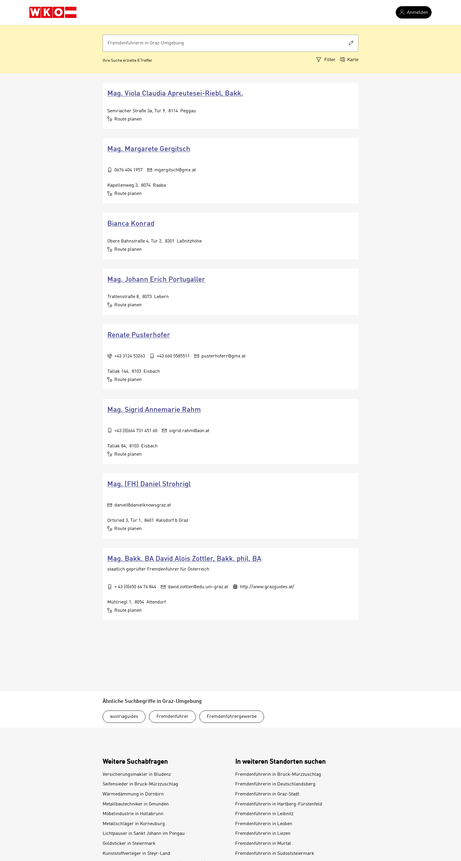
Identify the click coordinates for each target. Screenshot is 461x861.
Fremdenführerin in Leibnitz (264, 814)
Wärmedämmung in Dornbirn (133, 794)
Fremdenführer (172, 716)
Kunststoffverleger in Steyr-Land (136, 853)
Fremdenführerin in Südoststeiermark (274, 853)
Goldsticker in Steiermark (129, 843)
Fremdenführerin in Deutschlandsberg (275, 784)
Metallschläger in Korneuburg (134, 824)
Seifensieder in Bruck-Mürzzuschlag (140, 784)
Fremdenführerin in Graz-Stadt (267, 794)
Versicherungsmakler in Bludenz (137, 774)
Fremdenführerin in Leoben (263, 824)
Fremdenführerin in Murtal (263, 843)
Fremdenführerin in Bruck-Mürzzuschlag (278, 774)
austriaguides (124, 716)
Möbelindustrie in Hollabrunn (133, 814)
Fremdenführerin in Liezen (262, 833)
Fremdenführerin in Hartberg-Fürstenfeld (278, 804)
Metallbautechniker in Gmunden (136, 804)
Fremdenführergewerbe (232, 716)
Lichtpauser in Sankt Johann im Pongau (144, 833)
